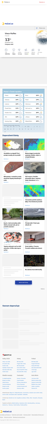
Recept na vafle (5, 386)
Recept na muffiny (6, 380)
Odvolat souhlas (8, 417)
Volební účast (5, 371)
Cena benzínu (26, 392)
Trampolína (35, 397)
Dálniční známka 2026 (36, 380)
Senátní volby (5, 365)
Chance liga (34, 369)
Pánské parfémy (23, 405)
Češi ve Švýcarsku (21, 384)
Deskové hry (5, 405)
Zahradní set (11, 397)
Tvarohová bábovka (6, 384)
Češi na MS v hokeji (21, 367)
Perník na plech (5, 388)
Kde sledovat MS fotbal (36, 367)
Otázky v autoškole (35, 386)
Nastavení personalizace (19, 417)
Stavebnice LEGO (23, 403)
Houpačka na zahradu (21, 397)
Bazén (3, 399)
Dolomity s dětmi (20, 388)
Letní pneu (37, 403)
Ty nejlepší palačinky (6, 378)
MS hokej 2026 (20, 361)
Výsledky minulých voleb (7, 367)
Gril (15, 397)
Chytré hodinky (16, 405)
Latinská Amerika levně (22, 386)
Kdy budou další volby (7, 369)
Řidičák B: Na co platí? (36, 384)
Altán (31, 397)
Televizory (11, 405)
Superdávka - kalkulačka (22, 394)
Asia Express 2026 (13, 394)
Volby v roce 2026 (6, 361)
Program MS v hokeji (21, 363)
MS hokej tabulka (20, 365)
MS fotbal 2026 (35, 361)
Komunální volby (6, 363)
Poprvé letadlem (20, 380)
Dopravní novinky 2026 (36, 382)
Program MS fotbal (35, 363)
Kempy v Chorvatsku (21, 378)
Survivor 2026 (5, 394)
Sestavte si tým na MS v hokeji (35, 392)
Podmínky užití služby (17, 414)
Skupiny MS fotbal (35, 365)
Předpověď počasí (18, 392)
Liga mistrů (34, 371)
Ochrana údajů (27, 414)
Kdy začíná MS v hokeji (22, 371)
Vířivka (27, 397)
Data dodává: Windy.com (38, 414)
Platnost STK (34, 388)
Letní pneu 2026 (35, 378)
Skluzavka (40, 397)
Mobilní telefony (15, 403)
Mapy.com (12, 392)
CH (28, 126)
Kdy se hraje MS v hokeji (22, 369)
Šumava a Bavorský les (22, 382)
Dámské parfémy (31, 403)
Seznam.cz (42, 2)
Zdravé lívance (5, 382)
